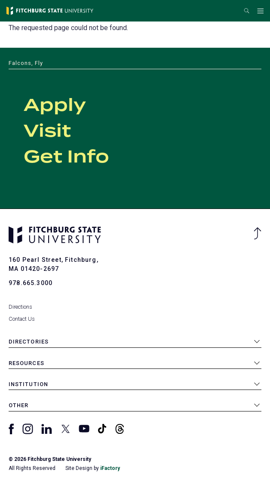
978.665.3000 (30, 282)
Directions (20, 307)
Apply (55, 106)
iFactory (110, 468)
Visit (47, 131)
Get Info (66, 157)
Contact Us (22, 319)
